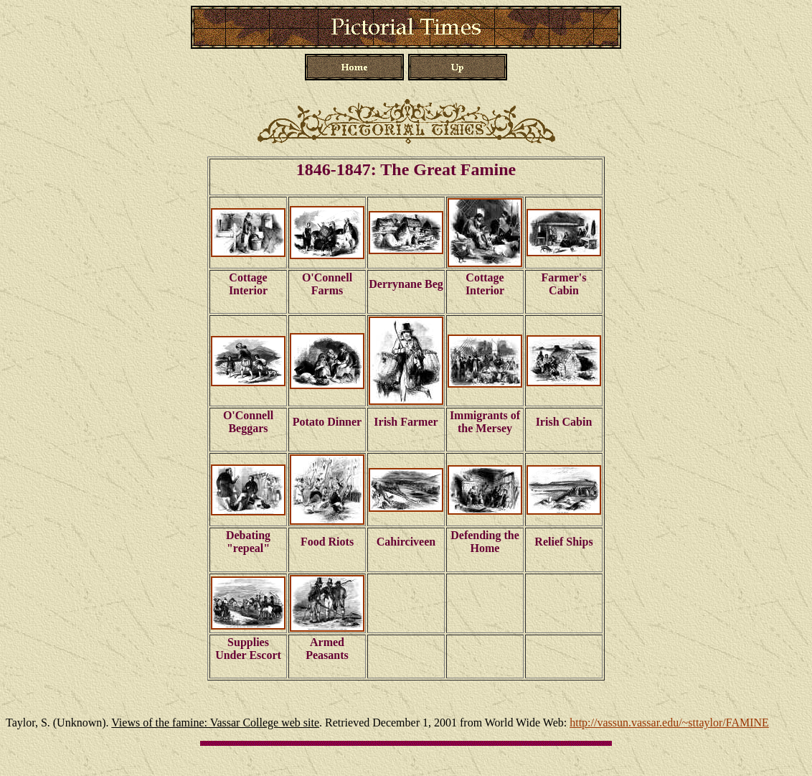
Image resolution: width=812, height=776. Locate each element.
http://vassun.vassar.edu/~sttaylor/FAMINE (669, 722)
